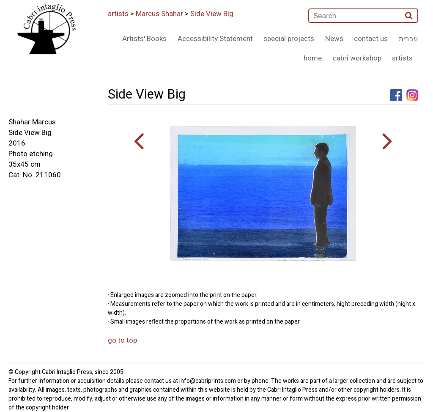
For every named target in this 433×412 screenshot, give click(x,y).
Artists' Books (144, 38)
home (313, 58)
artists (118, 13)
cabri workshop (357, 58)
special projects (288, 38)
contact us (371, 38)
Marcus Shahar (159, 13)
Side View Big (211, 13)
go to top (122, 340)
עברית (408, 38)
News (334, 38)
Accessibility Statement (215, 38)
